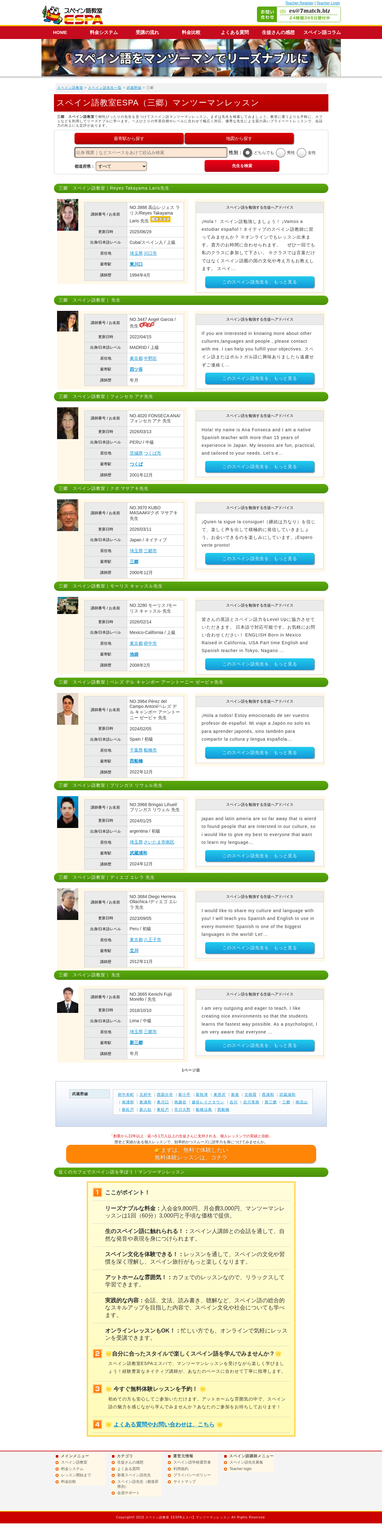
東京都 (136, 358)
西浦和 (268, 1094)
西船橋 (136, 760)
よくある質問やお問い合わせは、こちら (164, 1424)
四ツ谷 (136, 369)
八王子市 (152, 939)
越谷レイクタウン (208, 1102)
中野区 (150, 358)
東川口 (136, 264)
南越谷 (180, 1102)
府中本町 (126, 1094)
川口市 (150, 253)
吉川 (234, 1102)
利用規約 (180, 1469)
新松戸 (128, 1109)
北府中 (145, 1094)
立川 (134, 950)
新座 (235, 1094)
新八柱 (145, 1109)
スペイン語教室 (70, 88)
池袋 (134, 654)
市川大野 (182, 1109)
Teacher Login (328, 3)
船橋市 (150, 750)
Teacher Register (299, 3)
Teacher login (241, 1469)
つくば (136, 464)
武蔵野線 (134, 88)
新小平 (184, 1094)
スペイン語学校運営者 (192, 1462)
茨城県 (136, 453)
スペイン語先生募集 (246, 1462)
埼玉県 (136, 253)
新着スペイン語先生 (134, 1475)
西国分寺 (165, 1094)
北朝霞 (250, 1094)
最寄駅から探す (129, 138)
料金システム (104, 32)
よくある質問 (235, 32)
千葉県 (136, 750)
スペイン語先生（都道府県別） (137, 1484)
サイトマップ (184, 1481)
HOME (60, 32)
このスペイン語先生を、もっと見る (259, 281)
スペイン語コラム (322, 32)
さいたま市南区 (159, 841)
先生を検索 (242, 165)
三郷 (134, 561)
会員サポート (128, 1493)
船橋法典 (204, 1109)
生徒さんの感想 (278, 32)
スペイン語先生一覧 (105, 88)
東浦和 (145, 1102)
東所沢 (220, 1094)
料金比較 (191, 32)
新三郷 (136, 1042)
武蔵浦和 (138, 852)
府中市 (150, 643)
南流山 (302, 1102)
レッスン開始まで (76, 1475)
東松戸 (163, 1109)
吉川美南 (251, 1102)
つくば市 (152, 453)
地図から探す (239, 138)
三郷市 (150, 550)
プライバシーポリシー (192, 1475)
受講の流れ (147, 32)
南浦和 (128, 1102)
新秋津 (202, 1094)
